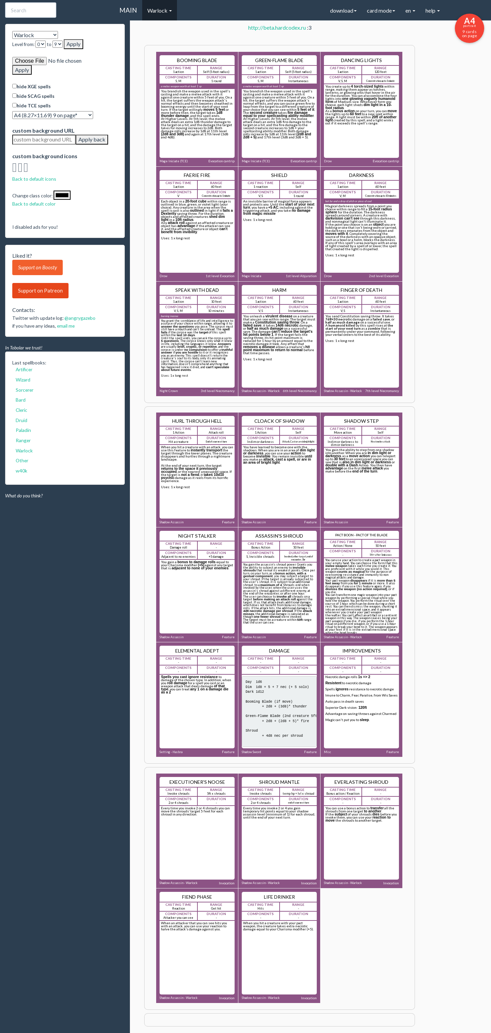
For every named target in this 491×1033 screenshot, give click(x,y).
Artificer (24, 369)
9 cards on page (469, 27)
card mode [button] (381, 10)
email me (66, 326)
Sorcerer (24, 390)
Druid (21, 420)
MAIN (128, 10)
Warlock (24, 450)
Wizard (23, 380)
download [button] (343, 10)
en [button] (410, 10)
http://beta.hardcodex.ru (277, 27)
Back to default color (34, 204)
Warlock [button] (159, 10)
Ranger (23, 440)
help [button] (433, 10)
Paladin (23, 430)
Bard (21, 400)
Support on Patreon (40, 290)
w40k (21, 471)
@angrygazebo (79, 318)
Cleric (21, 410)
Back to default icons (34, 179)
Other (22, 460)
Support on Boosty (37, 267)
